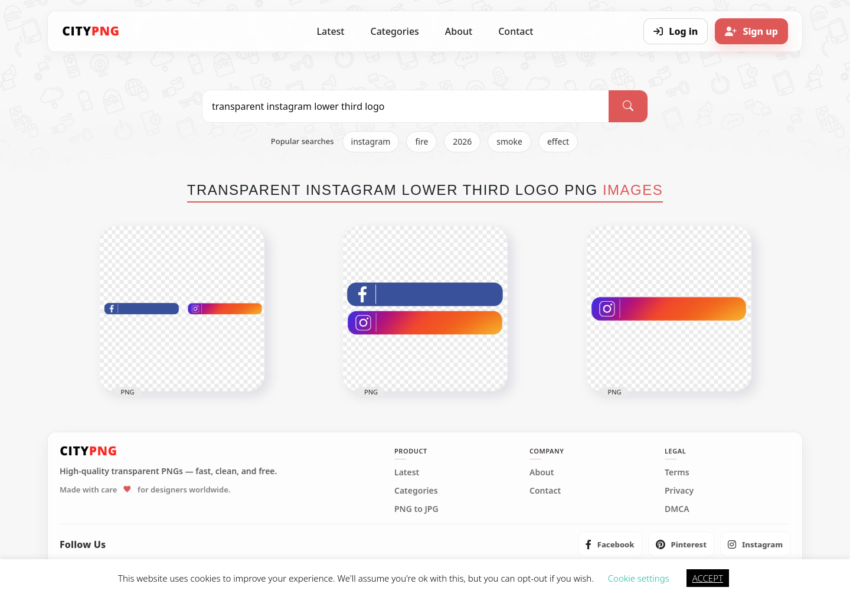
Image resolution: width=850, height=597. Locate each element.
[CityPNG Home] (91, 31)
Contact (515, 31)
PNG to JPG (416, 509)
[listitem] (610, 544)
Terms (677, 472)
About (458, 31)
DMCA (677, 509)
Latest (331, 31)
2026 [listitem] (462, 141)
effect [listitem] (558, 141)
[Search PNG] (405, 106)
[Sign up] (751, 31)
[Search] (628, 106)
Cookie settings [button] (638, 578)
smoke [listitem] (509, 141)
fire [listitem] (421, 141)
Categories (394, 31)
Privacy (679, 490)
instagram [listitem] (371, 141)
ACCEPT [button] (707, 578)
